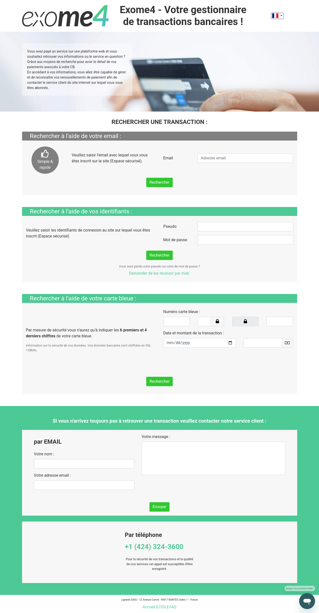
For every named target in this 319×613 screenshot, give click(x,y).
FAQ (172, 607)
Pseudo (170, 226)
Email (168, 158)
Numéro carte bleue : (181, 311)
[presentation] (201, 361)
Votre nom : (44, 454)
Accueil (149, 607)
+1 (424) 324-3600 (154, 547)
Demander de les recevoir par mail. (159, 273)
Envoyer (160, 506)
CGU (162, 607)
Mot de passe (175, 239)
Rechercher (159, 182)
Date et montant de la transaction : (193, 333)
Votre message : (156, 436)
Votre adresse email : (52, 475)
